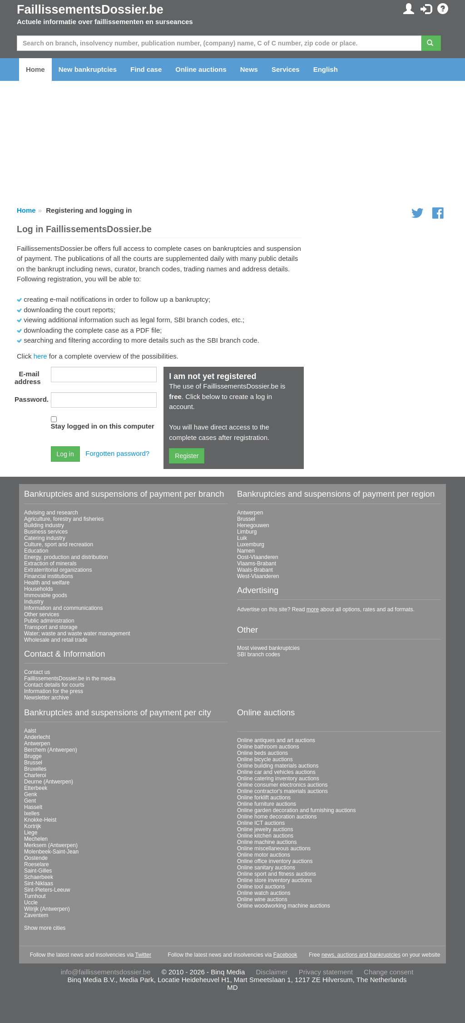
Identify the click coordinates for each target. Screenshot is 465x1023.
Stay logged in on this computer (102, 426)
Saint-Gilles (38, 871)
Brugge (33, 756)
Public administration (49, 621)
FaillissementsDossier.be (90, 9)
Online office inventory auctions (275, 861)
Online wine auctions (262, 899)
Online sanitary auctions (266, 867)
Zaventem (36, 915)
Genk (30, 794)
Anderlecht (37, 737)
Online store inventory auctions (274, 880)
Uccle (31, 902)
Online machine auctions (267, 842)
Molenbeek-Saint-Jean (51, 851)
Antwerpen (250, 512)
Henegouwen (253, 525)
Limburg (247, 532)
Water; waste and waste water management (77, 633)
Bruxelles (35, 769)
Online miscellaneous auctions (274, 848)
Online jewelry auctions (265, 829)
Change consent (388, 972)
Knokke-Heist (40, 820)
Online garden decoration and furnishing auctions (296, 810)
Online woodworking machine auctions (283, 906)
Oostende (36, 858)
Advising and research (51, 512)
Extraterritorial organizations (58, 570)
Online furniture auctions (266, 804)
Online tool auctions (261, 886)
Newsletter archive (46, 697)
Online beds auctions (262, 753)
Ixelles (32, 813)
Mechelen (36, 839)
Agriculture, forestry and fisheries (64, 519)
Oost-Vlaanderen (257, 557)
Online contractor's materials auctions (282, 791)
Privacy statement (326, 972)
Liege (30, 832)
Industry (34, 602)
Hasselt (33, 807)
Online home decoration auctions (277, 816)
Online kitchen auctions (265, 836)
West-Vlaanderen (258, 576)
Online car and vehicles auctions (276, 772)
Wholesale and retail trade (55, 640)
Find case (146, 69)
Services (286, 69)
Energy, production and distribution (66, 557)
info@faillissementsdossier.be (106, 972)
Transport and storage (51, 627)
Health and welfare (46, 582)
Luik (242, 538)
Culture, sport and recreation (58, 544)
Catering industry (44, 538)
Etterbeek (35, 788)
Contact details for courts (54, 685)
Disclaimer (272, 972)
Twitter (143, 955)
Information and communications (63, 608)
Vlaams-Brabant (256, 563)
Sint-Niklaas (38, 883)
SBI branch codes (258, 654)
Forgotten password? (117, 453)
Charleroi (35, 775)
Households (38, 589)
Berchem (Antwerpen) (50, 750)
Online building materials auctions (277, 766)
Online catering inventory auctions (278, 778)
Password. (30, 399)
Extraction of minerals (50, 563)
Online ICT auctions (261, 823)
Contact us (37, 672)
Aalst (30, 731)
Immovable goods (45, 595)
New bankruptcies (88, 69)
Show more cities (44, 928)
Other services (41, 614)
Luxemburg (250, 544)
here (40, 356)
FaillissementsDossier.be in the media (69, 678)
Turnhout (35, 896)
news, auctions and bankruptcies (361, 955)
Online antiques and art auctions (276, 740)
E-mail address (28, 377)
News (249, 69)
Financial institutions (48, 576)
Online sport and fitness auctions (276, 874)
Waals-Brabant (255, 570)
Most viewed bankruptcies (268, 648)
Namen (246, 551)
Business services (46, 532)
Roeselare (36, 864)
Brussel (246, 519)
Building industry (44, 525)
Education (36, 551)
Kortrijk (32, 826)
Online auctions (201, 69)
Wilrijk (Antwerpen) (47, 909)
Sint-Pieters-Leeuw (47, 890)
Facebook (285, 955)
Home (35, 69)
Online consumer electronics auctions (282, 785)
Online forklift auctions (264, 797)
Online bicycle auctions (265, 759)
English (325, 69)
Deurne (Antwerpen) (48, 781)
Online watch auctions (263, 893)
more (313, 609)
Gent (30, 801)
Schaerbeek (38, 877)
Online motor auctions (263, 855)
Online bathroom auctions (268, 747)
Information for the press (53, 691)
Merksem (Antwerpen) (51, 845)
